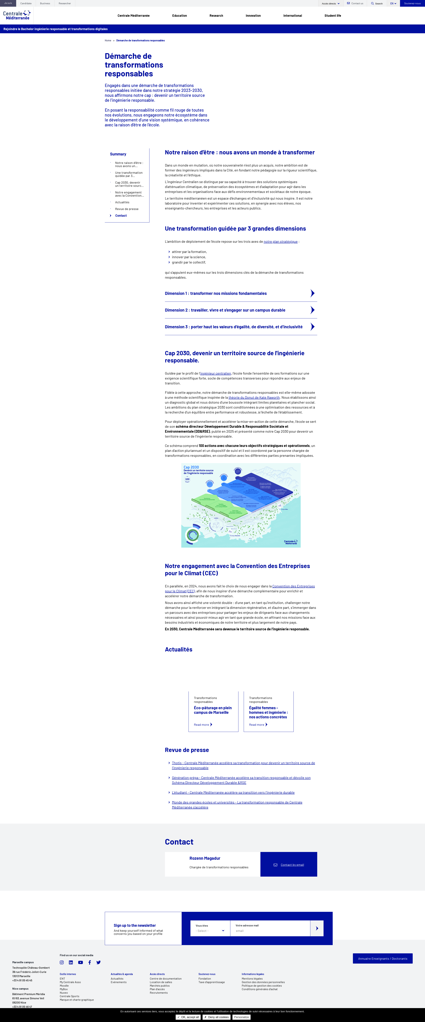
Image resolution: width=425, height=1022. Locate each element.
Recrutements (159, 992)
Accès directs (329, 3)
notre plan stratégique (281, 241)
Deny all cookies (216, 1017)
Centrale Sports (69, 996)
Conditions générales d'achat (260, 989)
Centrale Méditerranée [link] (134, 15)
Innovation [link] (253, 15)
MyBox (64, 989)
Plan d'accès (157, 989)
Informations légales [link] (253, 974)
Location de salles (161, 982)
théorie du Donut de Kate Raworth (254, 397)
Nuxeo (64, 992)
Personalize (241, 1017)
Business (45, 3)
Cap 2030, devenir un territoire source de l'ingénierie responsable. (129, 184)
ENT (62, 978)
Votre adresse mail (247, 925)
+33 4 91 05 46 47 (22, 1006)
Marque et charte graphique (77, 999)
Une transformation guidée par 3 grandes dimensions (129, 174)
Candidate (25, 3)
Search (379, 3)
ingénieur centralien (215, 373)
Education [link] (179, 15)
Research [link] (216, 15)
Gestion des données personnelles (263, 982)
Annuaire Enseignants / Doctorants (382, 958)
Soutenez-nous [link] (207, 974)
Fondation (205, 978)
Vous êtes (202, 925)
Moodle (64, 985)
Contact (121, 215)
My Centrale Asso (70, 982)
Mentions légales (252, 978)
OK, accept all (188, 1017)
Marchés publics (160, 985)
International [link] (292, 15)
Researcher (65, 3)
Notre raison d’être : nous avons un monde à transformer (129, 164)
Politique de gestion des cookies (262, 985)
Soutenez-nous (412, 3)
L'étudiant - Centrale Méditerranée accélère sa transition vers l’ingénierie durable (233, 792)
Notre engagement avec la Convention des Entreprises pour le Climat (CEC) (129, 194)
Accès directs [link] (157, 974)
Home (108, 40)
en (391, 3)
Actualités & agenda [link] (122, 974)
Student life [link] (333, 15)
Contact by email (292, 865)
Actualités (122, 202)
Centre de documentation (166, 978)
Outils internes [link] (68, 974)
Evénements (119, 982)
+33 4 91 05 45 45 (22, 980)
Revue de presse (127, 208)
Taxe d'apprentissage (212, 982)
